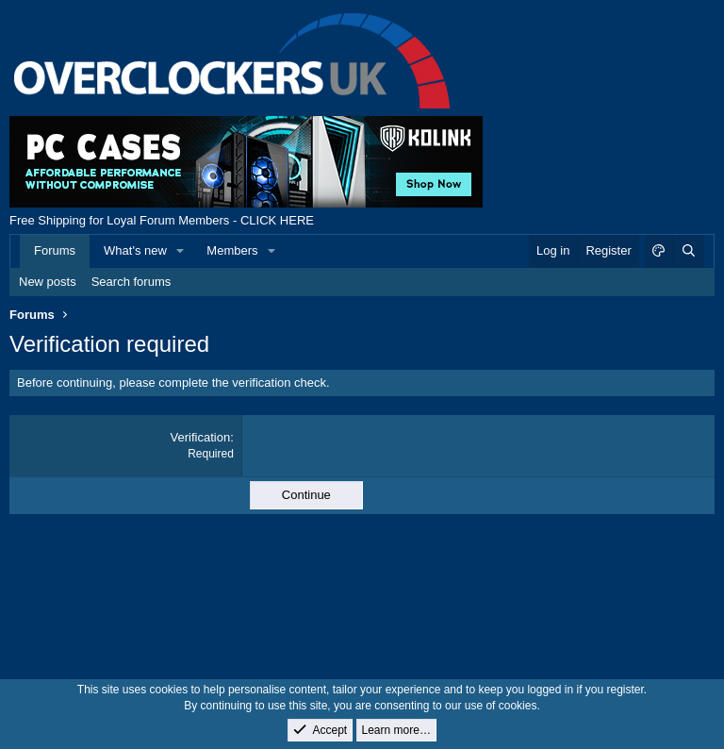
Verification (201, 437)
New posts (47, 282)
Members (231, 250)
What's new (135, 250)
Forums (54, 250)
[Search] (688, 251)
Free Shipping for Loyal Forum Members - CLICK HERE (161, 220)
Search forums (131, 282)
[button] (181, 251)
